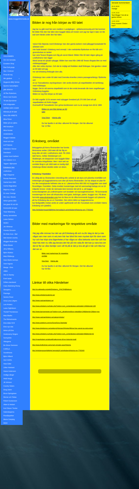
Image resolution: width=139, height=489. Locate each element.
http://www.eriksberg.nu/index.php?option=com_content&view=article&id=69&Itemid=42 (63, 334)
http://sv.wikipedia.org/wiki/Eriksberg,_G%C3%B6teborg (52, 289)
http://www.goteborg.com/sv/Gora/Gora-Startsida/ (49, 323)
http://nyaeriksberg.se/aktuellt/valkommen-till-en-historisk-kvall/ (54, 339)
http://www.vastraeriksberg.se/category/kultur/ (48, 317)
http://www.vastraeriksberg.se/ (42, 300)
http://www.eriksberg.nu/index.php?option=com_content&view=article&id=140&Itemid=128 (64, 306)
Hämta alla (54, 261)
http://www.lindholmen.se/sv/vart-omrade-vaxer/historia (51, 345)
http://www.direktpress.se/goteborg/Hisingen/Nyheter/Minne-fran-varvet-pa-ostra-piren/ (62, 328)
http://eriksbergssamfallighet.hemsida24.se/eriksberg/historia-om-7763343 (58, 350)
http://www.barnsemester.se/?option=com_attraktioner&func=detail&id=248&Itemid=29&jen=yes (66, 312)
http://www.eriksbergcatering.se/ (43, 295)
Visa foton (45, 261)
